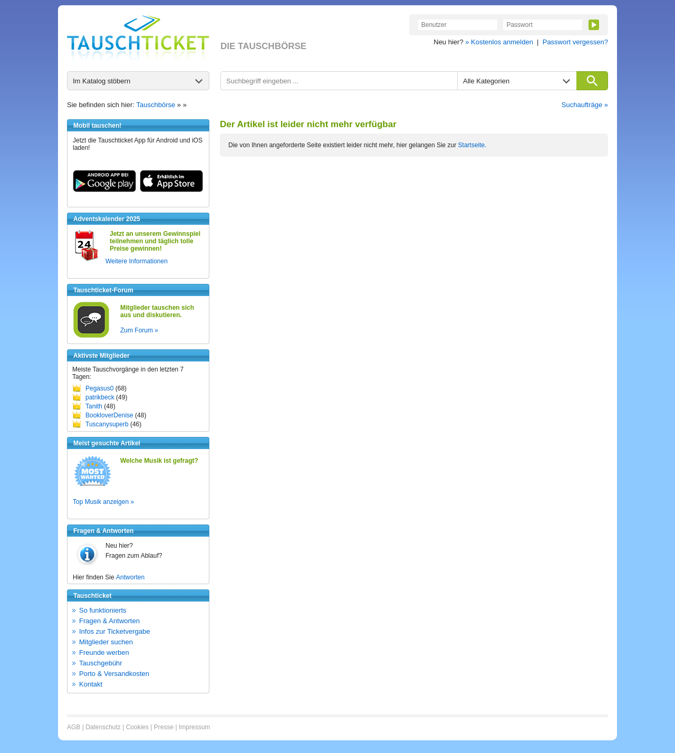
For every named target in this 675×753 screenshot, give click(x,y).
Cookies (137, 727)
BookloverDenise (109, 415)
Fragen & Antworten (109, 621)
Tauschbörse (156, 105)
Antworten (130, 577)
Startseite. (472, 145)
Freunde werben (104, 652)
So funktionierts (103, 610)
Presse (163, 727)
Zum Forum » (139, 330)
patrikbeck (99, 397)
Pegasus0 (99, 388)
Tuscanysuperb (107, 424)
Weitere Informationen (136, 261)
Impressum (194, 727)
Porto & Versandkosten (114, 674)
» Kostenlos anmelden (499, 42)
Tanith (93, 406)
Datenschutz (103, 727)
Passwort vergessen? (575, 42)
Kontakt (90, 684)
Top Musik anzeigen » (103, 502)
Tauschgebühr (100, 663)
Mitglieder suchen (106, 642)
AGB (73, 727)
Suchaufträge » (585, 105)
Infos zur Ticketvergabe (114, 631)
